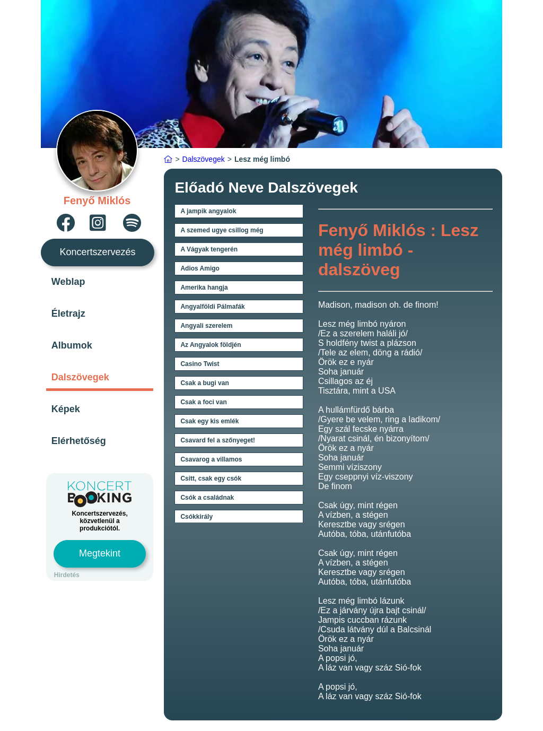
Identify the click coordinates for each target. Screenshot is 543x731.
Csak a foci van (203, 402)
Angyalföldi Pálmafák (212, 306)
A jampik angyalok (208, 211)
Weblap (68, 281)
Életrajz (68, 313)
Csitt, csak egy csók (210, 478)
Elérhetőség (78, 441)
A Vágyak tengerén (209, 249)
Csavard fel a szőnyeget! (217, 440)
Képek (65, 409)
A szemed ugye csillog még (221, 230)
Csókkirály (196, 516)
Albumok (71, 345)
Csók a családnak (207, 497)
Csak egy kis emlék (209, 421)
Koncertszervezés (98, 252)
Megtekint (99, 553)
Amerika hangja (203, 287)
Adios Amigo (200, 268)
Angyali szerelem (206, 325)
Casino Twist (199, 364)
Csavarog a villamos (211, 459)
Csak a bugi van (204, 383)
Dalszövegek (80, 377)
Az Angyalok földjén (210, 345)
